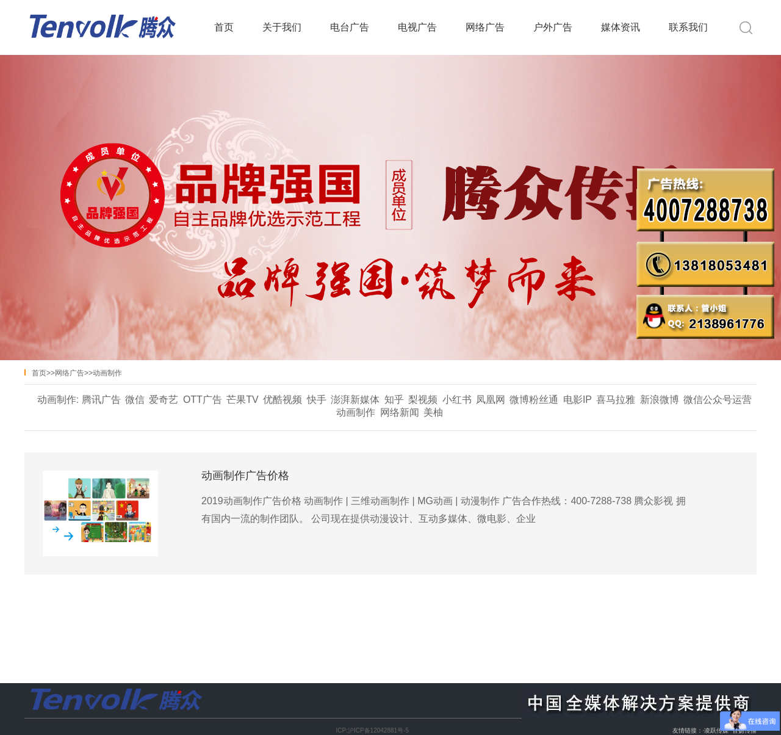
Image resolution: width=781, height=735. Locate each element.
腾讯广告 (101, 399)
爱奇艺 (163, 399)
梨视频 (422, 399)
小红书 (457, 399)
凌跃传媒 (716, 730)
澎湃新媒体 (355, 399)
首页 (224, 27)
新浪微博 (659, 399)
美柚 (433, 412)
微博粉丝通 (533, 399)
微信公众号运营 (717, 399)
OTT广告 (202, 399)
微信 (135, 399)
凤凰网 (490, 399)
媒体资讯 (620, 27)
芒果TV (242, 399)
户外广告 (552, 27)
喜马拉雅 (615, 399)
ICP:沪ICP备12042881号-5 (372, 730)
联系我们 (688, 27)
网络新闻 (399, 412)
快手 (316, 399)
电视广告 (417, 27)
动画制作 (107, 373)
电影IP (577, 399)
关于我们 (281, 27)
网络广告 (485, 27)
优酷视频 (282, 399)
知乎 (394, 399)
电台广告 (349, 27)
